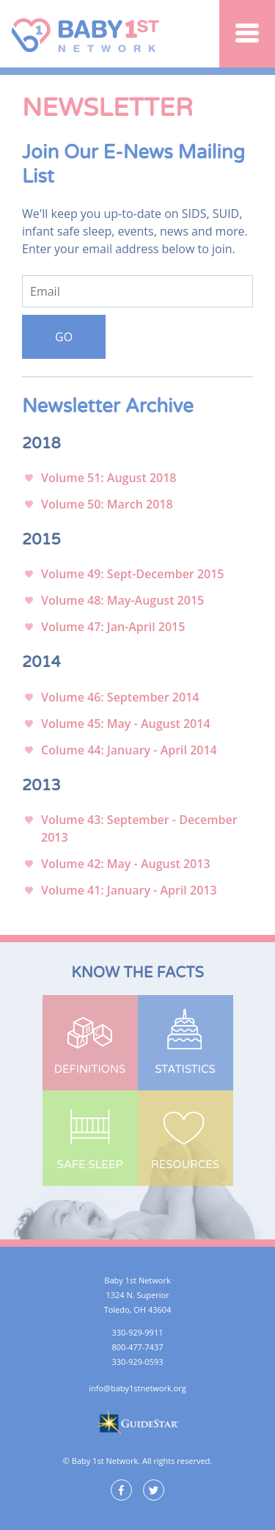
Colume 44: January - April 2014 (129, 750)
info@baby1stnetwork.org (137, 1388)
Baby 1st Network (87, 34)
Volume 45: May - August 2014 (125, 723)
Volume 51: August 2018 (108, 478)
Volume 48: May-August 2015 (122, 600)
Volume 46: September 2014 (120, 697)
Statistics (185, 1069)
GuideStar (137, 1422)
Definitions (89, 1069)
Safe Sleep (89, 1164)
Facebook (121, 1490)
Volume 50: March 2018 (107, 504)
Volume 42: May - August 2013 (125, 864)
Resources (185, 1164)
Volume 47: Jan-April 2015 (113, 627)
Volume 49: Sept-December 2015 (132, 574)
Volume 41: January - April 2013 (129, 890)
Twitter (153, 1490)
